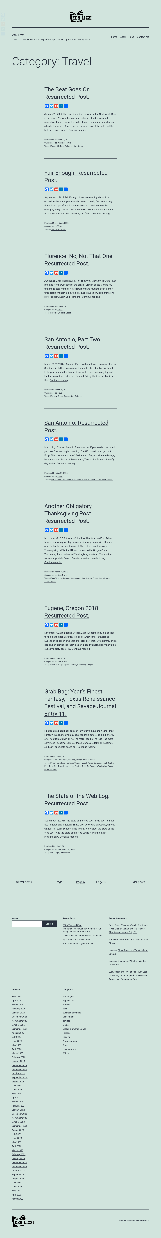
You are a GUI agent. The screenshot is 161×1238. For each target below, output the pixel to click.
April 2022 (17, 1195)
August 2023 (18, 1130)
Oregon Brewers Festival (74, 1029)
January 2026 (18, 1012)
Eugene (65, 665)
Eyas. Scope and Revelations (76, 939)
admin (112, 939)
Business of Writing (72, 1012)
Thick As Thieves (89, 766)
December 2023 (19, 1114)
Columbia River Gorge (74, 146)
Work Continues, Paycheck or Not (78, 943)
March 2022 (17, 1199)
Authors (66, 1004)
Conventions (69, 1016)
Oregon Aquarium (77, 578)
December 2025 (19, 1016)
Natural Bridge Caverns (60, 396)
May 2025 (16, 1045)
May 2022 (16, 1190)
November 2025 (19, 1021)
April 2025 (17, 1049)
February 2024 (18, 1106)
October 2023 (18, 1122)
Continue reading (77, 130)
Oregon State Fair (58, 229)
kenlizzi (66, 1021)
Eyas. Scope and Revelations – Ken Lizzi (128, 972)
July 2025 (16, 1037)
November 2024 (19, 1069)
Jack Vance (88, 763)
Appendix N (68, 1000)
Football (73, 665)
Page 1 (60, 882)
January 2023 (18, 1158)
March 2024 (17, 1101)
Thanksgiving (50, 581)
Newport (66, 578)
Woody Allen (102, 766)
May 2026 (16, 996)
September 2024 (19, 1077)
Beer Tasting (56, 578)
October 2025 (18, 1025)
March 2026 (17, 1004)
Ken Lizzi (18, 35)
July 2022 (16, 1182)
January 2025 (18, 1061)
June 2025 (17, 1041)
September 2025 (19, 1029)
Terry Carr (53, 766)
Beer (59, 575)
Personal (61, 143)
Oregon (90, 665)
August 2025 (18, 1033)
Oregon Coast (65, 313)
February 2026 (18, 1008)
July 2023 (16, 1134)
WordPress (143, 1220)
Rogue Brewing (105, 578)
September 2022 (19, 1174)
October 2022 (18, 1170)
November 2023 (19, 1118)
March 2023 (17, 1150)
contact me (143, 36)
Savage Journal (82, 760)
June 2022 (17, 1186)
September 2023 (19, 1126)
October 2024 (18, 1073)
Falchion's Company (74, 763)
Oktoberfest (65, 853)
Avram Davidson (58, 763)
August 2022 (18, 1178)
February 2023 (18, 1154)
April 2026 (17, 1000)
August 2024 (18, 1081)
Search (15, 918)
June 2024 (17, 1089)
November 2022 (19, 1166)
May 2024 (16, 1093)
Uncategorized (69, 1049)
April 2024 (17, 1097)
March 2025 (17, 1053)
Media (66, 1025)
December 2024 (19, 1065)
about (123, 36)
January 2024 (18, 1110)
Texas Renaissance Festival (69, 766)
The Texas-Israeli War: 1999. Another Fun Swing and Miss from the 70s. (82, 930)
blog (131, 36)
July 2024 (16, 1085)
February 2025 (18, 1057)
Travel (68, 143)
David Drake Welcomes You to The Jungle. (82, 935)
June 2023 (17, 1138)
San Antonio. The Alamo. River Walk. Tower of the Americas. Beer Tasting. (82, 479)
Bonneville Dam (57, 146)
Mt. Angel (55, 853)
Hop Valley (81, 665)
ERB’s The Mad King (72, 925)
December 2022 (19, 1162)
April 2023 (17, 1146)
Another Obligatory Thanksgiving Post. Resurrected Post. (68, 513)
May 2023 (16, 1142)
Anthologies (62, 760)
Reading (71, 760)
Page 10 (101, 882)
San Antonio (76, 396)
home (114, 36)
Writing (66, 1053)
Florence (54, 313)
